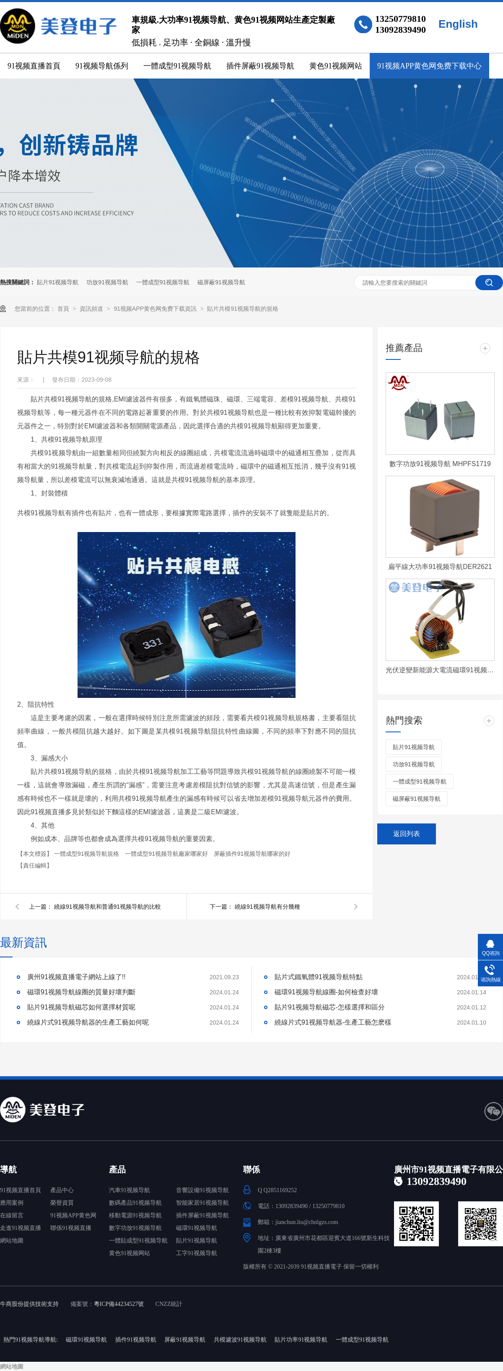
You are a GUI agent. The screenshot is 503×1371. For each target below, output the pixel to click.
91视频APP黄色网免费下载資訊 (156, 308)
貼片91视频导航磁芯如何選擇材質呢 (81, 1007)
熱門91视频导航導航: (30, 1340)
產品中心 (62, 1190)
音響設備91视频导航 (202, 1190)
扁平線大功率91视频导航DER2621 (440, 566)
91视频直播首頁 (34, 66)
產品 (117, 1169)
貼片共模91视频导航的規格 (242, 308)
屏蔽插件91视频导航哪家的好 (252, 853)
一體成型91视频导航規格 (87, 853)
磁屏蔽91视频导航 (221, 282)
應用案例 (11, 1203)
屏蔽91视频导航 (184, 1340)
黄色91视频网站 (335, 66)
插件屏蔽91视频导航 (260, 66)
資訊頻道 (92, 308)
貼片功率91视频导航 (301, 1340)
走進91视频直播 (20, 1228)
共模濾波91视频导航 (240, 1340)
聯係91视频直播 (70, 1228)
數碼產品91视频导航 (135, 1203)
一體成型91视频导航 (177, 66)
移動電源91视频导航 (135, 1215)
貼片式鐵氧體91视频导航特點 (319, 976)
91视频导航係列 (101, 66)
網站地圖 (11, 1240)
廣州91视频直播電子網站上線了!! (76, 976)
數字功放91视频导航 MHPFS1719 (440, 463)
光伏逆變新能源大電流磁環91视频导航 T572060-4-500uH (440, 670)
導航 (8, 1169)
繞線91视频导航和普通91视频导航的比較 (107, 906)
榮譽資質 (62, 1203)
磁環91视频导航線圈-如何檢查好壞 (326, 992)
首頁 (64, 308)
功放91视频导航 (107, 282)
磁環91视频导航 (196, 1228)
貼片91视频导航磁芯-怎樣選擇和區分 (330, 1007)
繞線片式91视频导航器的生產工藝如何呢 (88, 1022)
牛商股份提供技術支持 (29, 1304)
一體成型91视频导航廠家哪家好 (167, 853)
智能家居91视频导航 (202, 1203)
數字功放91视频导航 (135, 1228)
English (458, 24)
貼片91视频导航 (58, 282)
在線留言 (11, 1215)
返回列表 (406, 833)
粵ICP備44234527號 (119, 1304)
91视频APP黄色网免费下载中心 (429, 66)
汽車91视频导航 (129, 1190)
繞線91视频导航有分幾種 (267, 906)
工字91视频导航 (196, 1253)
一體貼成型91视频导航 (138, 1240)
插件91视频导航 (135, 1340)
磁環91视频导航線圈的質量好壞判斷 (81, 992)
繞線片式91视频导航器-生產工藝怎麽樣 (333, 1022)
